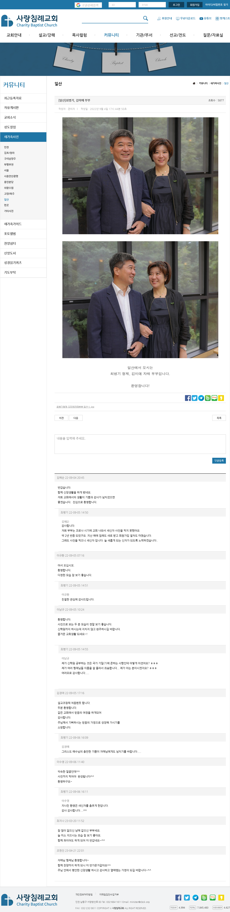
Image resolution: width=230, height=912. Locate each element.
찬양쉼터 (10, 243)
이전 (61, 418)
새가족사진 (11, 137)
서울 (6, 170)
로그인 (176, 4)
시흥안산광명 (11, 176)
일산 (6, 199)
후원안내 (164, 18)
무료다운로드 (186, 18)
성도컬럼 (10, 127)
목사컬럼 (79, 35)
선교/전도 (178, 35)
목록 (219, 418)
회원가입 (194, 4)
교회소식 (10, 117)
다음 (75, 418)
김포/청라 (9, 152)
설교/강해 (47, 35)
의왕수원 (8, 187)
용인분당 (8, 182)
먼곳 (6, 205)
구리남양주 (10, 158)
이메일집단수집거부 (109, 894)
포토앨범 (10, 234)
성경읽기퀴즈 (13, 263)
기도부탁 (10, 272)
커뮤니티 (111, 35)
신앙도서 (10, 253)
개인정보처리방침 (84, 894)
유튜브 (205, 18)
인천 (6, 147)
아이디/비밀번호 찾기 (216, 4)
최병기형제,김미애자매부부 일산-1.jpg (75, 406)
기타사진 (8, 211)
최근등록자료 (13, 98)
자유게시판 (11, 108)
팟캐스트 (222, 18)
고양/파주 (9, 193)
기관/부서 (144, 35)
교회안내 (14, 35)
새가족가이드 (13, 224)
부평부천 (8, 164)
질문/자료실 (213, 35)
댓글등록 (219, 460)
